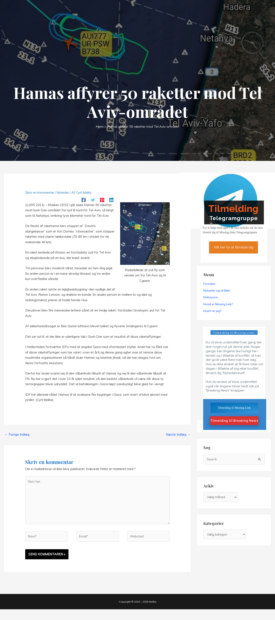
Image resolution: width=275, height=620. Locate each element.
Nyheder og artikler (216, 290)
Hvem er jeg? (212, 311)
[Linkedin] (111, 199)
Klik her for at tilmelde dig (233, 247)
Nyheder (63, 192)
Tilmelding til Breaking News (234, 420)
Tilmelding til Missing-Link (234, 407)
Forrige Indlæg (17, 434)
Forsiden (209, 284)
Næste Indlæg (178, 434)
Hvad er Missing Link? (218, 304)
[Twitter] (93, 199)
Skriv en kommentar (39, 192)
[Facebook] (84, 199)
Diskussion (210, 297)
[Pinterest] (102, 199)
